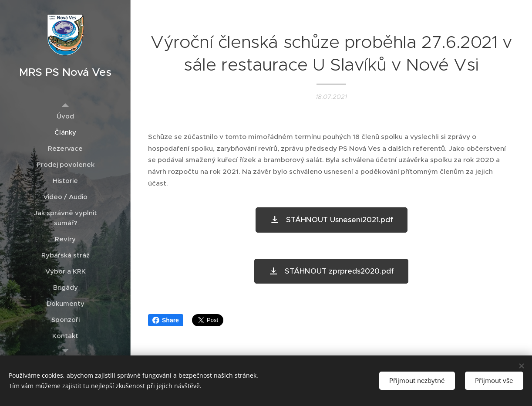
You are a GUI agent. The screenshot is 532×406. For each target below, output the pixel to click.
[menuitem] (65, 116)
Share (165, 320)
